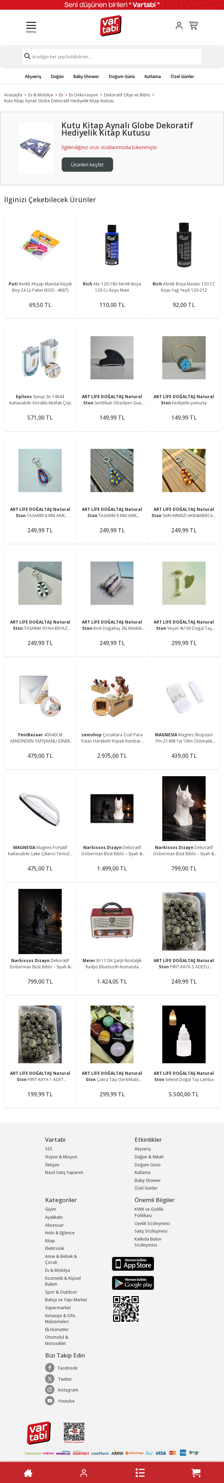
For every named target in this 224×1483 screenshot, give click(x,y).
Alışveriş (33, 76)
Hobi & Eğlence (60, 1233)
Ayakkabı (54, 1217)
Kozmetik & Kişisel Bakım (63, 1281)
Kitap (50, 1241)
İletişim (52, 1165)
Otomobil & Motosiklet (56, 1340)
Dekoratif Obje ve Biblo (127, 95)
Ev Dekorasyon (83, 95)
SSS (48, 1149)
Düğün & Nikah (149, 1157)
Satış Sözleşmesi (151, 1231)
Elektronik (54, 1248)
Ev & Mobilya (40, 95)
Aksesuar (54, 1225)
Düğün (57, 76)
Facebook (61, 1367)
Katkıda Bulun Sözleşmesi (148, 1242)
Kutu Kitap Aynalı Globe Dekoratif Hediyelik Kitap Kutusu (59, 101)
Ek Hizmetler (57, 1329)
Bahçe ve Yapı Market (66, 1300)
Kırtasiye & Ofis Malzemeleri (60, 1319)
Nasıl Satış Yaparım (64, 1172)
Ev (61, 95)
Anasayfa (13, 95)
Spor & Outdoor (61, 1292)
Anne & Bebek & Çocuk (61, 1259)
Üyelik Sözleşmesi (152, 1223)
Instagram (61, 1389)
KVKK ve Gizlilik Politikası (149, 1212)
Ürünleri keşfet (87, 164)
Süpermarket (58, 1308)
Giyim (50, 1209)
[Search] (112, 57)
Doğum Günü (122, 76)
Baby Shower (86, 76)
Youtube (60, 1400)
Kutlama (153, 76)
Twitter (58, 1378)
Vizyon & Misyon (61, 1157)
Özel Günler (182, 76)
